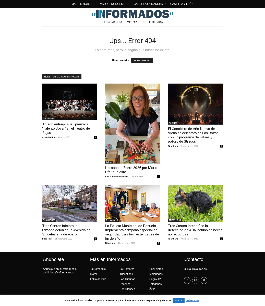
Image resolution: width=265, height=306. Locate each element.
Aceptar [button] (179, 300)
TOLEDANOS (48, 118)
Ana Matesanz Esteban (116, 176)
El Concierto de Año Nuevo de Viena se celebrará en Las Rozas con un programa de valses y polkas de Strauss (193, 135)
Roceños (125, 284)
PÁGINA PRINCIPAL (142, 61)
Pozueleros (156, 269)
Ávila (152, 289)
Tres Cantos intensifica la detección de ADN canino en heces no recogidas (195, 230)
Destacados (111, 220)
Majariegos (156, 274)
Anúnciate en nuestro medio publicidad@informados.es (60, 271)
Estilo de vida (98, 279)
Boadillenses (127, 289)
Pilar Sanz (173, 146)
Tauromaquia (98, 269)
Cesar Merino (48, 137)
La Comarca (127, 269)
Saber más (192, 300)
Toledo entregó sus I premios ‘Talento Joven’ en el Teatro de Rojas (66, 128)
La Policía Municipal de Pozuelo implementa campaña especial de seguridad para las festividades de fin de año (132, 232)
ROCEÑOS (173, 123)
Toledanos (155, 284)
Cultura (109, 162)
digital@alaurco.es (195, 269)
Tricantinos (126, 274)
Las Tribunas (127, 279)
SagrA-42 (155, 279)
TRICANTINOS (49, 220)
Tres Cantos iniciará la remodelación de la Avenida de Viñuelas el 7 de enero (66, 230)
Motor (93, 274)
